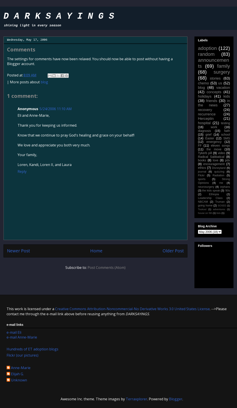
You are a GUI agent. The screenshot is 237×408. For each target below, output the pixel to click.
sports (201, 179)
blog (44, 82)
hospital (204, 123)
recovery (205, 110)
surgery (222, 72)
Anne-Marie (21, 368)
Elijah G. (17, 374)
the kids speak (211, 190)
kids (226, 96)
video (221, 153)
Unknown (19, 380)
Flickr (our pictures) (22, 355)
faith (227, 131)
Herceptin (206, 119)
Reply (22, 171)
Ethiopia (214, 194)
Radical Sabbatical (211, 156)
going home (205, 205)
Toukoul (202, 209)
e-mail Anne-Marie (22, 337)
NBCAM (203, 201)
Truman (220, 201)
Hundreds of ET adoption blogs (32, 349)
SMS (226, 138)
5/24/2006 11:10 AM (56, 108)
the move (213, 149)
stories (215, 78)
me (221, 182)
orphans (225, 186)
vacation (223, 88)
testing (225, 123)
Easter (209, 138)
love (216, 160)
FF (200, 145)
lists (219, 213)
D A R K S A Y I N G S (59, 16)
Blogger (175, 399)
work (214, 127)
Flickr (201, 175)
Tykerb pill (205, 153)
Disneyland (219, 167)
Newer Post (18, 251)
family (223, 66)
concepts (213, 92)
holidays (205, 96)
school (225, 134)
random (206, 54)
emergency (213, 142)
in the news (214, 103)
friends (211, 101)
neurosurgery (206, 186)
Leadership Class (210, 198)
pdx (227, 160)
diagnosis (204, 131)
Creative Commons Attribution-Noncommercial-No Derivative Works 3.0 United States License (132, 308)
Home (96, 251)
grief (208, 134)
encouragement (213, 164)
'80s (227, 190)
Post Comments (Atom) (107, 267)
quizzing (219, 171)
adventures (219, 209)
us (220, 83)
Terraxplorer (136, 399)
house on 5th (205, 213)
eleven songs (220, 145)
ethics (202, 167)
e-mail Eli (14, 332)
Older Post (173, 251)
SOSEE (222, 205)
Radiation (218, 175)
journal (202, 171)
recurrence (206, 114)
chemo (203, 83)
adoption (207, 48)
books (202, 160)
